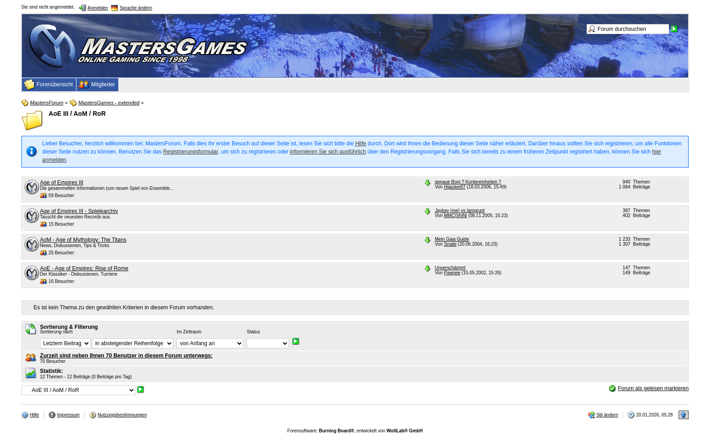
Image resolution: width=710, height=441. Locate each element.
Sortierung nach (56, 331)
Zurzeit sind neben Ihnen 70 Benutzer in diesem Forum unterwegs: (126, 355)
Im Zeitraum (189, 331)
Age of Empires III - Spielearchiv (79, 211)
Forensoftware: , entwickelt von (354, 430)
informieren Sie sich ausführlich (328, 152)
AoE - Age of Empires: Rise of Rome (84, 268)
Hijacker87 (454, 186)
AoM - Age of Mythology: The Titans (83, 240)
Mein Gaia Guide (452, 239)
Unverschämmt (450, 267)
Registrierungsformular (190, 152)
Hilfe (360, 143)
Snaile (450, 244)
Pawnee (452, 272)
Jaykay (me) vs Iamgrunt (459, 210)
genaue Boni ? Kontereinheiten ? (468, 181)
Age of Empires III (61, 182)
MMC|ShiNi (455, 215)
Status (253, 331)
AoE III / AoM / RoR (77, 113)
